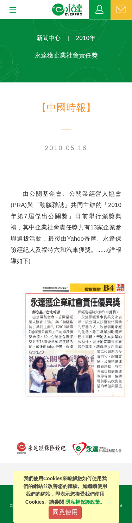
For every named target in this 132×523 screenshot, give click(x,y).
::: (2, 23)
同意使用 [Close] (65, 512)
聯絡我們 (121, 10)
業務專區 (100, 10)
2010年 (85, 38)
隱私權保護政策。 (85, 502)
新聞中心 (49, 38)
